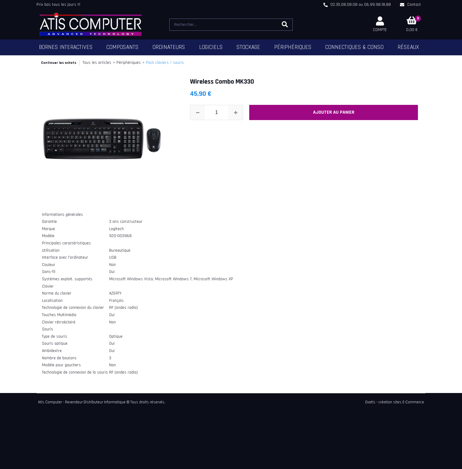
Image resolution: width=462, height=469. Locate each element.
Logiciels (211, 47)
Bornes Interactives (66, 47)
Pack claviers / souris (165, 62)
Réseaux (408, 47)
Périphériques (293, 47)
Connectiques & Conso (354, 47)
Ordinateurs (169, 47)
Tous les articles (97, 62)
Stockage (248, 47)
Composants (122, 47)
